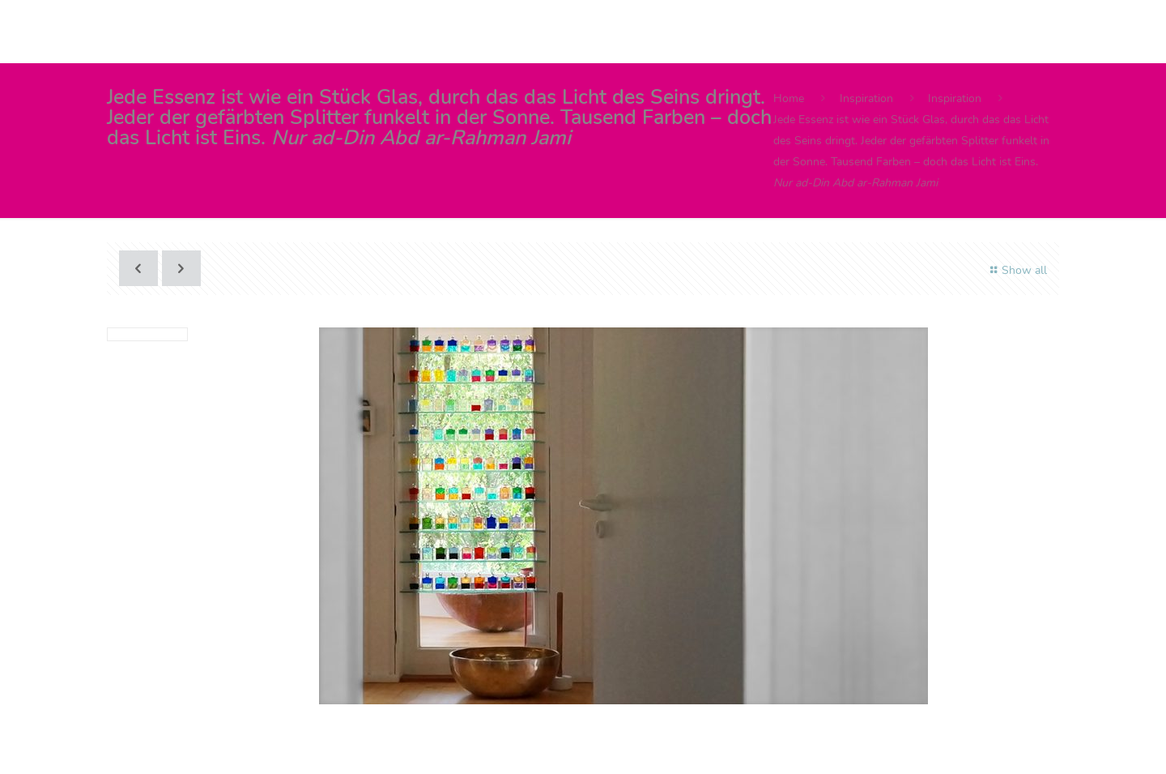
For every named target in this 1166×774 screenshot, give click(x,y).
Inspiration (866, 98)
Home (788, 98)
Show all (1016, 270)
